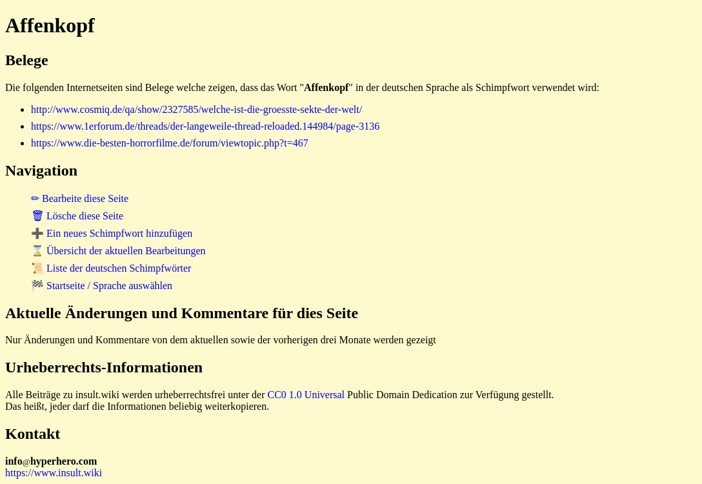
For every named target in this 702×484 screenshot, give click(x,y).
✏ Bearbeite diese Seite (79, 198)
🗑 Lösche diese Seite (77, 215)
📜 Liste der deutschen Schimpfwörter (111, 268)
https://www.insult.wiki (53, 472)
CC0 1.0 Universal (306, 394)
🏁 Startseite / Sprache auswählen (101, 285)
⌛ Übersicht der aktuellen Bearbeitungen (118, 250)
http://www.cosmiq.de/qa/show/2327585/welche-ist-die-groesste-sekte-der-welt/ (196, 109)
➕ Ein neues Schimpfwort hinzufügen (111, 233)
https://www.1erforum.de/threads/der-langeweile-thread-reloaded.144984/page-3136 (205, 126)
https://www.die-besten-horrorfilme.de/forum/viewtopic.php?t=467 (169, 142)
